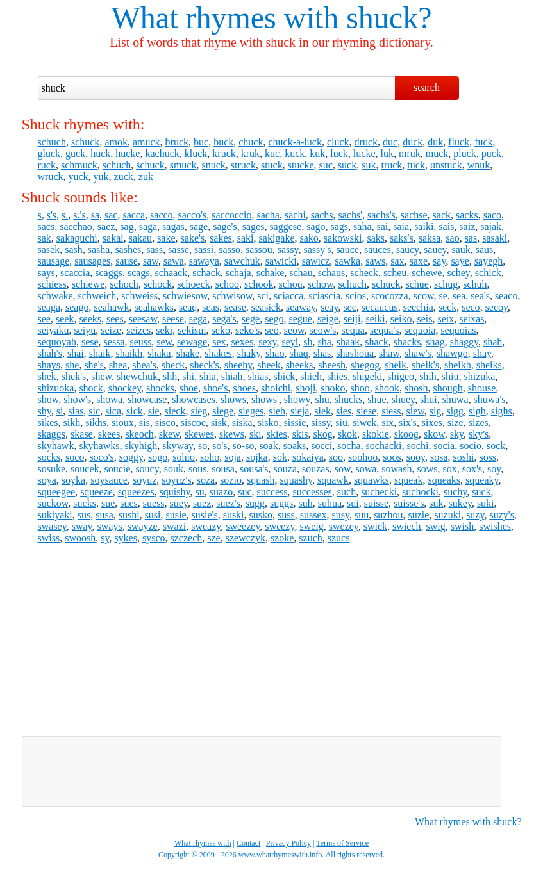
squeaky (481, 480)
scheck (364, 272)
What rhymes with (225, 18)
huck (100, 153)
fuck (483, 141)
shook (387, 387)
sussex (313, 514)
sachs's (381, 214)
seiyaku (53, 330)
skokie (375, 434)
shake (187, 353)
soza (206, 480)
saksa (430, 238)
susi (153, 514)
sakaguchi (76, 238)
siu (341, 422)
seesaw (143, 318)
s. (65, 214)
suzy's (501, 514)
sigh (477, 411)
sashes (128, 249)
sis (144, 422)
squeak (408, 480)
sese (90, 341)
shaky (248, 353)
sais (446, 226)
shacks (407, 341)
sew (164, 341)
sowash (396, 468)
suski (233, 514)
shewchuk (137, 376)
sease (235, 307)
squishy (175, 491)
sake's (193, 238)
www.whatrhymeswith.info (280, 854)
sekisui (192, 330)
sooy (415, 457)
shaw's (418, 353)
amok (116, 141)
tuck (416, 165)
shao (274, 353)
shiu (450, 376)
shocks (160, 387)
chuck (250, 141)
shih (428, 376)
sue (108, 503)
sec (349, 307)
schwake (55, 295)
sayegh (488, 261)
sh (307, 341)
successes (311, 491)
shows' (265, 399)
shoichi (275, 387)
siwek (364, 422)
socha (348, 445)
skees (109, 434)
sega (198, 318)
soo (336, 457)
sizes (479, 422)
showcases (193, 399)
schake (270, 272)
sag (126, 226)
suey (179, 503)
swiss (49, 537)
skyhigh (141, 445)
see (44, 318)
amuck (146, 141)
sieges (250, 411)
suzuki (447, 514)
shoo (360, 387)
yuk (101, 176)
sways (109, 526)
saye (460, 261)
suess (154, 503)
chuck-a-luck (295, 141)
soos (392, 457)
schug (446, 284)
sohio (183, 457)
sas (471, 238)
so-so (244, 445)
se (443, 295)
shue (376, 399)
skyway (177, 445)
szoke (282, 537)
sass (154, 249)
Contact (248, 843)
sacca (133, 214)
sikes (48, 422)
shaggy (464, 341)
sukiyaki (55, 514)
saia (401, 226)
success (272, 491)
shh (170, 376)
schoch (124, 284)
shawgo (452, 353)
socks (49, 457)
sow (343, 468)
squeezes (136, 491)
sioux (123, 422)
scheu (394, 272)
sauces (377, 249)
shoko (333, 387)
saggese (285, 226)
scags (139, 272)
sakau (140, 238)
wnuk (478, 165)
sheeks (299, 364)
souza (285, 468)
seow (294, 330)
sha (324, 341)
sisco (165, 422)
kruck (223, 153)
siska (242, 422)
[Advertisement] (272, 640)
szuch (310, 537)
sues (129, 503)
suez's (228, 503)
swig (436, 526)
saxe (419, 261)
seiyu (85, 330)
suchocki (420, 491)
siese (366, 411)
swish (462, 526)
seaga (49, 307)
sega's (224, 318)
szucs (339, 537)
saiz (467, 226)
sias (75, 411)
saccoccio (231, 214)
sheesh (332, 364)
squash (261, 480)
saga (148, 226)
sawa (173, 261)
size (455, 422)
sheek (268, 364)
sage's (225, 226)
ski (255, 434)
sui (353, 503)
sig (436, 411)
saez (106, 226)
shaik (100, 353)
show (48, 399)
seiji (352, 318)
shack (376, 341)
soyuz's (176, 480)
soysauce (109, 480)
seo (271, 330)
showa (109, 399)
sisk (219, 422)
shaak (348, 341)
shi (188, 376)
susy (340, 514)
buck (223, 141)
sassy (288, 249)
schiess (52, 284)
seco (471, 307)
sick (134, 411)
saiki (423, 226)
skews (231, 434)
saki (245, 238)
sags (339, 226)
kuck (295, 153)
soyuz (144, 480)
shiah (232, 376)
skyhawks (99, 445)
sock (496, 445)
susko (260, 514)
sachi (295, 214)
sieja (299, 411)
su (200, 491)
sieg (198, 411)
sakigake (277, 238)
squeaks (444, 480)
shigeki (367, 376)
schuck (85, 141)
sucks (84, 503)
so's (219, 445)
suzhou (388, 514)
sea (459, 295)
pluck (464, 153)
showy (297, 399)
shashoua (355, 353)
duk (435, 141)
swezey (343, 526)
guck (75, 153)
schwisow (232, 295)
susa (104, 514)
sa (95, 214)
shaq (298, 353)
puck (491, 153)
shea (118, 364)
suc (326, 165)
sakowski (343, 238)
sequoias (458, 330)
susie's (205, 514)
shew (101, 376)
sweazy (206, 526)
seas (210, 307)
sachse (414, 214)
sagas (173, 226)
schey (458, 272)
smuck (183, 165)
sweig (311, 526)
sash (74, 249)
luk (387, 153)
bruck (176, 141)
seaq (188, 307)
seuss (140, 341)
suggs (281, 503)
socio (470, 445)
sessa (114, 341)
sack (442, 214)
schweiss (139, 295)
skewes (199, 434)
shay (482, 353)
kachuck (162, 153)
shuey (403, 399)
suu (362, 514)
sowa (365, 468)
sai (382, 226)
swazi (174, 526)
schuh (475, 284)
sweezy (279, 526)
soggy (131, 457)
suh (306, 503)
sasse (178, 249)
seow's (323, 330)
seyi (289, 341)
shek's (74, 376)
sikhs (95, 422)
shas (322, 353)
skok (347, 434)
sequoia (420, 330)
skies (277, 434)
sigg (455, 411)
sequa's (384, 330)
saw (150, 261)
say (439, 261)
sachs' (350, 214)
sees (115, 318)
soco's (101, 457)
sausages (92, 261)
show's (77, 399)
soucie (117, 468)
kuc (272, 153)
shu (322, 399)
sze (213, 537)
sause (126, 261)
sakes (221, 238)
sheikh (457, 364)
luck (339, 153)
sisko (268, 422)
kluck (196, 153)
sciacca (288, 295)
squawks (371, 480)
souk (173, 468)
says (47, 272)
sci (263, 295)
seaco (506, 295)
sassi (203, 249)
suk (369, 165)
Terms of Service (342, 843)
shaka (159, 353)
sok (280, 457)
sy (105, 537)
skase (82, 434)
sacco (161, 214)
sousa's (254, 468)
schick (488, 272)
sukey (460, 503)
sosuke (52, 468)
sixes (432, 422)
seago (76, 307)
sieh (277, 411)
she (72, 364)
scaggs (108, 272)
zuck (123, 176)
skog (323, 434)
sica (113, 411)
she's (93, 364)
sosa (439, 457)
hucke (127, 153)
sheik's (425, 364)
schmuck (79, 165)
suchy (455, 491)
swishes (495, 526)
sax (397, 261)
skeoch (139, 434)
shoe (189, 387)
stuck (272, 165)
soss (487, 457)
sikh (72, 422)
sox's (472, 468)
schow (320, 284)
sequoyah (57, 341)
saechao (76, 226)
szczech (187, 537)
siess (391, 411)
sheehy (238, 364)
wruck (50, 176)
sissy (320, 422)
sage (199, 226)
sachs (322, 214)
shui (428, 399)
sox (449, 468)
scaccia (75, 272)
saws (375, 261)
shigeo (400, 376)
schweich (97, 295)
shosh (416, 387)
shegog (365, 364)
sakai (113, 238)
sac (110, 214)
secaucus (380, 307)
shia (207, 376)
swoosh (80, 537)
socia (444, 445)
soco (74, 457)
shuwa (455, 399)
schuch (52, 141)
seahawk (111, 307)
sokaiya (308, 457)
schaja (238, 272)
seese (173, 318)
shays (49, 364)
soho (209, 457)
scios (356, 295)
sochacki (384, 445)
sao (452, 238)
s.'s (79, 214)
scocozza (389, 295)
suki (485, 503)
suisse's (409, 503)
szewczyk (245, 537)
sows (427, 468)
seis (424, 318)
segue (300, 318)
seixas (471, 318)
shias (258, 376)
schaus (332, 272)
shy (44, 411)
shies (337, 376)
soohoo (363, 457)
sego (274, 318)
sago (315, 226)
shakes (218, 353)
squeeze (96, 491)
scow (424, 295)
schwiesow (185, 295)
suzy (475, 514)
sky (457, 434)
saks (376, 238)
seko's (247, 330)
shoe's (215, 387)
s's (51, 214)
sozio (231, 480)
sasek (49, 249)
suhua (330, 503)
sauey (435, 249)
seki (164, 330)
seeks (90, 318)
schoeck (193, 284)
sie (154, 411)
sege (251, 318)
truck (391, 165)
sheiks (489, 364)
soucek (85, 468)
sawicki (281, 261)
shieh (311, 376)
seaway (300, 307)
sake (166, 238)
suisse (376, 503)
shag (435, 341)
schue (416, 284)
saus (485, 249)
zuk (145, 176)
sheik (395, 364)
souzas (316, 468)
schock (158, 284)
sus (84, 514)
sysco (153, 537)
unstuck (446, 165)
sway (82, 526)
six (387, 422)
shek (47, 376)
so (202, 445)
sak (44, 238)
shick (285, 376)
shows (233, 399)
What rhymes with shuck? (468, 821)
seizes (138, 330)
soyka (73, 480)
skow (434, 434)
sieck (175, 411)
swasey (52, 526)
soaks (294, 445)
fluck (458, 141)
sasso (229, 249)
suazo (221, 491)
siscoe (193, 422)
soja (232, 457)
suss (286, 514)
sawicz (316, 261)
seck (447, 307)
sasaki (494, 238)
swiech (406, 526)
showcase (147, 399)
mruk (410, 153)
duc (390, 141)
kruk (250, 153)
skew (169, 434)
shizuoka (56, 387)
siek (322, 411)
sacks (467, 214)
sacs (46, 226)
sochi (418, 445)
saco (492, 214)
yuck (78, 176)
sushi (129, 514)
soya (47, 480)
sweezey (243, 526)
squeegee (57, 491)
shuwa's (490, 399)
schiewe (88, 284)
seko (221, 330)
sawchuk (242, 261)
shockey (124, 387)
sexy (267, 341)
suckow (53, 503)
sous (197, 468)
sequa (353, 330)
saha (362, 226)
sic (94, 411)
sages (253, 226)
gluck (49, 153)
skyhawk (56, 445)
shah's (50, 353)
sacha (268, 214)
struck (243, 165)
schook (258, 284)
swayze (143, 526)
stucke (301, 165)
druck (366, 141)
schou (290, 284)
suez (202, 503)
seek (65, 318)
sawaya (204, 261)
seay (329, 307)
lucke (364, 153)
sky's (479, 434)
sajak (490, 226)
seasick (266, 307)
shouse (482, 387)
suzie (418, 514)
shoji (305, 387)
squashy (296, 480)
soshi (463, 457)
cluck (338, 141)
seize (111, 330)
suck (347, 165)
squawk (333, 480)
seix (445, 318)
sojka (257, 457)
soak (268, 445)
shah (492, 341)
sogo (157, 457)
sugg (255, 503)
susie (176, 514)
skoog (406, 434)
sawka (347, 261)
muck (437, 153)
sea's (480, 295)
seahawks (154, 307)
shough (447, 387)
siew (415, 411)
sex (219, 341)
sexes (242, 341)
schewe (427, 272)
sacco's (192, 214)
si (59, 411)
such (346, 491)
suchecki (379, 491)
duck (412, 141)
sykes (125, 537)
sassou (259, 249)
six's (408, 422)
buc (201, 141)
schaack (171, 272)
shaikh (129, 353)
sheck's (204, 364)
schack (206, 272)
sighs (501, 411)
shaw (389, 353)
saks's (402, 238)
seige (327, 318)
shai (75, 353)
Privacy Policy (288, 843)
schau (300, 272)
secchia (418, 307)
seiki (375, 318)
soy (494, 468)
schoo (227, 284)
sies (343, 411)
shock (91, 387)
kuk (317, 153)
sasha (99, 249)
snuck (213, 165)
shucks (349, 399)
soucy (146, 468)
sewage (192, 341)
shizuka (479, 376)
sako (309, 238)
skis (300, 434)
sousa (223, 468)
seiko (401, 318)
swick (375, 526)
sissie (295, 422)
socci (321, 445)
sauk (460, 249)
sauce (347, 249)
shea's (144, 364)
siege (222, 411)
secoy (496, 307)
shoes (244, 387)
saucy (407, 249)
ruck (47, 165)
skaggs (52, 434)
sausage (54, 261)
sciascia (324, 295)
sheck (173, 364)
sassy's (317, 249)
